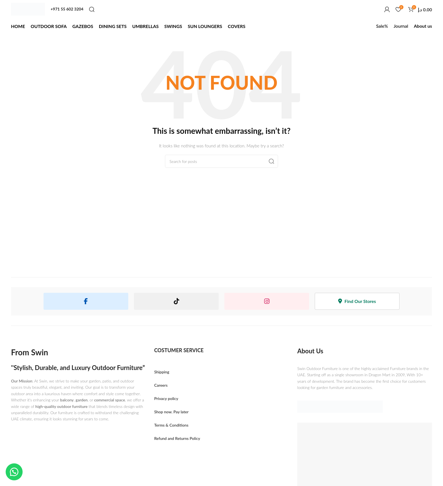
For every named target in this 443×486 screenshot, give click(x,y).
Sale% (382, 26)
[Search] (91, 9)
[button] (14, 471)
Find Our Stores (357, 301)
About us (423, 26)
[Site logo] (28, 9)
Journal (401, 26)
